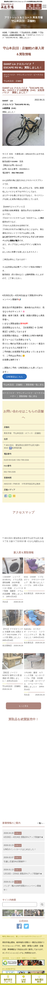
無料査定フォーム (35, 961)
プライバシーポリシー (35, 955)
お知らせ (35, 949)
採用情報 (35, 942)
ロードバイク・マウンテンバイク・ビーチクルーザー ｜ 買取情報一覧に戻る (24, 394)
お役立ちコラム (12, 955)
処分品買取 (11, 925)
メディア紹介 (12, 949)
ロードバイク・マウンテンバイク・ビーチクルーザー (23, 76)
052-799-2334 (17, 173)
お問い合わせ (12, 961)
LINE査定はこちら (14, 377)
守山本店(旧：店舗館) (29, 32)
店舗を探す (14, 32)
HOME (4, 32)
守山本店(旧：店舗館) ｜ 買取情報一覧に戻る (23, 385)
